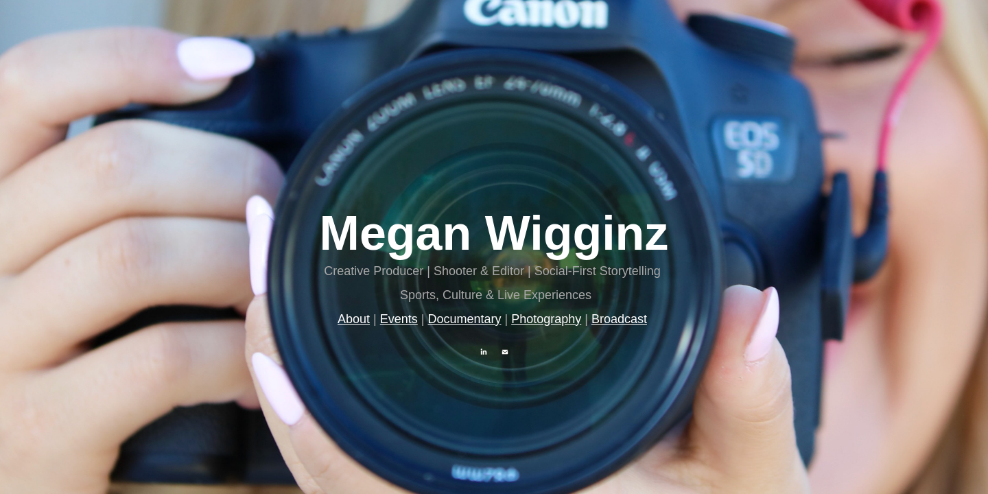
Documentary (464, 319)
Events (399, 319)
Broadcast (619, 319)
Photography (546, 319)
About (354, 319)
